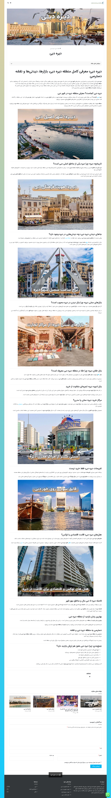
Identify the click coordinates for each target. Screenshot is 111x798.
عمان (35, 791)
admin (89, 673)
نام (101, 747)
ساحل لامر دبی (27, 708)
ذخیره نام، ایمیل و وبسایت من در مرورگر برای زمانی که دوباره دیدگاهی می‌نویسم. (82, 762)
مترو (22, 543)
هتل (69, 543)
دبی (56, 48)
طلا (98, 375)
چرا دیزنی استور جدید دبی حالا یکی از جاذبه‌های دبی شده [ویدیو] (69, 709)
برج (87, 242)
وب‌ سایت (51, 755)
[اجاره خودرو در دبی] (91, 701)
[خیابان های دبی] (43, 701)
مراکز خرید (67, 238)
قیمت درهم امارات (65, 791)
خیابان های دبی (50, 708)
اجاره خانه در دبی (65, 794)
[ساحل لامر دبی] (20, 701)
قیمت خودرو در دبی (65, 789)
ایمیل (100, 755)
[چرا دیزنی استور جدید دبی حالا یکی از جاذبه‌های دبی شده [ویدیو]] (67, 701)
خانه (59, 48)
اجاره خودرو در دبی (97, 708)
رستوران (20, 404)
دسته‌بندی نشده (33, 788)
